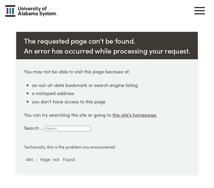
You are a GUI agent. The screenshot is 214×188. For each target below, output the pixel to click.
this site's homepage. (134, 114)
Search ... (33, 128)
